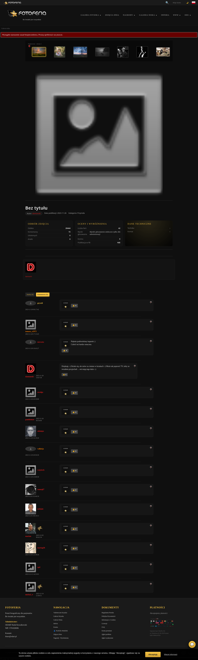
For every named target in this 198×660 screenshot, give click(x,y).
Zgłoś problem (106, 634)
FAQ (103, 627)
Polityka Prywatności (108, 616)
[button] (100, 15)
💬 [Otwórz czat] (192, 644)
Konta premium (107, 631)
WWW (176, 15)
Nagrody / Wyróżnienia (60, 638)
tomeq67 (40, 489)
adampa (40, 431)
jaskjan (40, 509)
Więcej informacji (170, 654)
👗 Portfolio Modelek (60, 631)
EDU (187, 15)
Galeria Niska (147, 15)
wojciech (40, 470)
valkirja (40, 449)
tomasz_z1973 (30, 331)
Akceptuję (152, 654)
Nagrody (128, 15)
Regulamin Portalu (108, 613)
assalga (40, 392)
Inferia (165, 15)
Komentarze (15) (42, 294)
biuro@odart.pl (11, 636)
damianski (36, 213)
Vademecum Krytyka (60, 613)
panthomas (29, 420)
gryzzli (40, 303)
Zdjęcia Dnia (112, 15)
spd (38, 567)
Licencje (104, 623)
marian (28, 536)
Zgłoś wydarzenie (107, 638)
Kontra (55, 627)
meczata (40, 342)
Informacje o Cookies (109, 620)
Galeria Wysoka (90, 15)
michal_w (29, 595)
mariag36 (41, 548)
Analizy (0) (30, 294)
